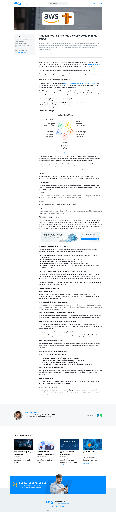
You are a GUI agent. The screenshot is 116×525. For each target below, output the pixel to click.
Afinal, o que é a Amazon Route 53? (24, 39)
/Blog (24, 3)
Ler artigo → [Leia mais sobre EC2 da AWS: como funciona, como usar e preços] (86, 463)
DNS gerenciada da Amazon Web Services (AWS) (79, 83)
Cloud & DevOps (71, 53)
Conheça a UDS (96, 3)
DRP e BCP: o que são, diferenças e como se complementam (67, 453)
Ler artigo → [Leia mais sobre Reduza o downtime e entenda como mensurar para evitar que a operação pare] (40, 465)
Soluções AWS (79, 53)
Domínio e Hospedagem (21, 43)
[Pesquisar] (66, 3)
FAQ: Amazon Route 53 (20, 52)
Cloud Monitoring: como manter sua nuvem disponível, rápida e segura (23, 453)
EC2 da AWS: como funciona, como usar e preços (92, 452)
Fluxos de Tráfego (19, 41)
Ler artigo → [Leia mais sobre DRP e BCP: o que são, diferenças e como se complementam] (63, 465)
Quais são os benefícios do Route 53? (23, 46)
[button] (98, 415)
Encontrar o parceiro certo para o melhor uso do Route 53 (23, 49)
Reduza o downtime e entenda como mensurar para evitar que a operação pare (46, 453)
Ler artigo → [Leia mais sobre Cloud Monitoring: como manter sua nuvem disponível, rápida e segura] (17, 465)
